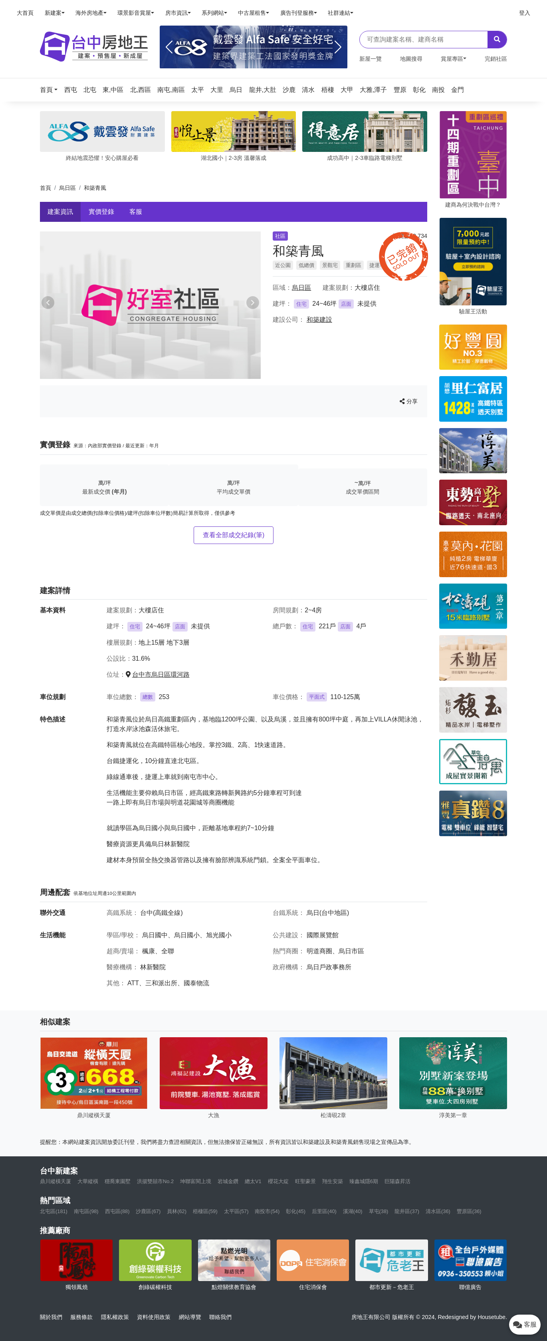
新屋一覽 (370, 59)
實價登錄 (101, 211)
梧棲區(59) (205, 1211)
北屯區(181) (53, 1211)
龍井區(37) (406, 1211)
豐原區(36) (469, 1211)
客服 (135, 211)
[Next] (338, 47)
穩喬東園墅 (118, 1181)
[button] (51, 90)
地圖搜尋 (411, 59)
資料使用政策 (153, 1317)
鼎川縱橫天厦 (55, 1181)
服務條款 (81, 1317)
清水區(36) (438, 1211)
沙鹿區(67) (148, 1211)
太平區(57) (236, 1211)
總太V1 (253, 1181)
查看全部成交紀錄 (234, 535)
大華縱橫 (87, 1181)
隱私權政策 (115, 1317)
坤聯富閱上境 (195, 1181)
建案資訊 (60, 211)
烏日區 (67, 188)
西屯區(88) (117, 1211)
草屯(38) (378, 1211)
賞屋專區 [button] (452, 59)
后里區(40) (324, 1211)
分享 (409, 401)
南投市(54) (267, 1211)
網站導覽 (190, 1317)
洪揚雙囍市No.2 (155, 1181)
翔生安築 (332, 1181)
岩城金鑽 (228, 1181)
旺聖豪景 (305, 1181)
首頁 (45, 188)
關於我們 (51, 1317)
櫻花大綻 (278, 1181)
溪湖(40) (353, 1211)
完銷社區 (496, 59)
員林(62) (176, 1211)
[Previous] (169, 47)
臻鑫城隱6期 (363, 1181)
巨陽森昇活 (397, 1181)
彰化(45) (295, 1211)
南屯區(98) (86, 1211)
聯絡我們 (220, 1317)
